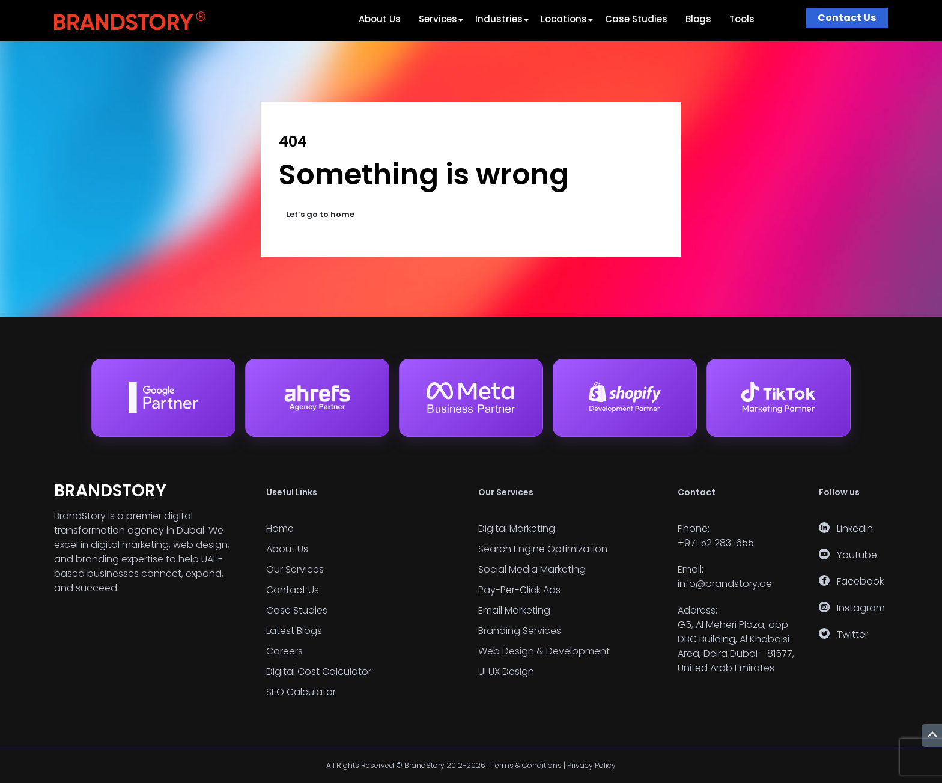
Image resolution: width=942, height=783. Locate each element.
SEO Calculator (301, 692)
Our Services (295, 569)
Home (280, 528)
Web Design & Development (544, 651)
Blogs (698, 19)
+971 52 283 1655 (716, 543)
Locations (564, 19)
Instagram (861, 608)
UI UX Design (506, 671)
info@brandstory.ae (725, 584)
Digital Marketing (516, 528)
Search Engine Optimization (542, 549)
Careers (284, 651)
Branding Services (519, 631)
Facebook (860, 581)
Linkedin (855, 528)
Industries (499, 19)
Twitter (852, 634)
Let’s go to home (320, 214)
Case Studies (636, 19)
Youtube (857, 555)
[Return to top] (932, 735)
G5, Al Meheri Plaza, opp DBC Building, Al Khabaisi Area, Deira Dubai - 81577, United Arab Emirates (736, 646)
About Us (380, 19)
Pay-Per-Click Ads (519, 590)
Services (438, 19)
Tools (742, 19)
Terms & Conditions (526, 765)
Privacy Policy (591, 765)
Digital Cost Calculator (318, 671)
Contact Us (847, 18)
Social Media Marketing (532, 569)
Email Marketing (514, 610)
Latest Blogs (294, 631)
